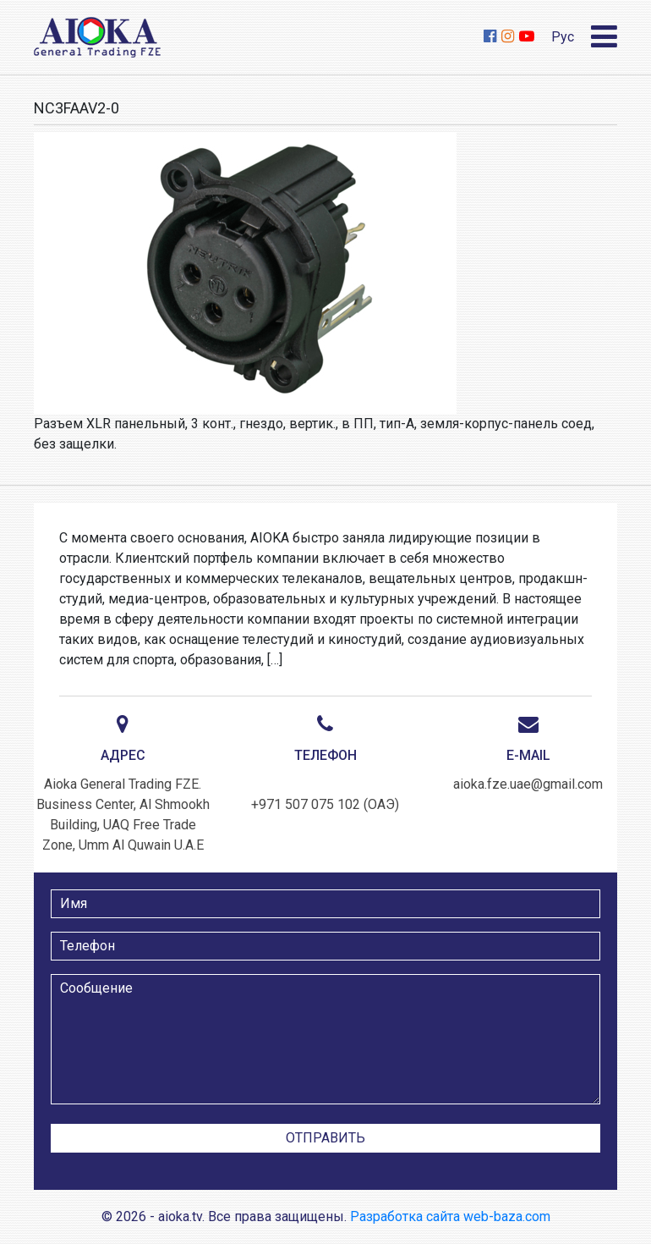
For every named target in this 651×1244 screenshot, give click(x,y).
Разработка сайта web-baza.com (450, 1216)
